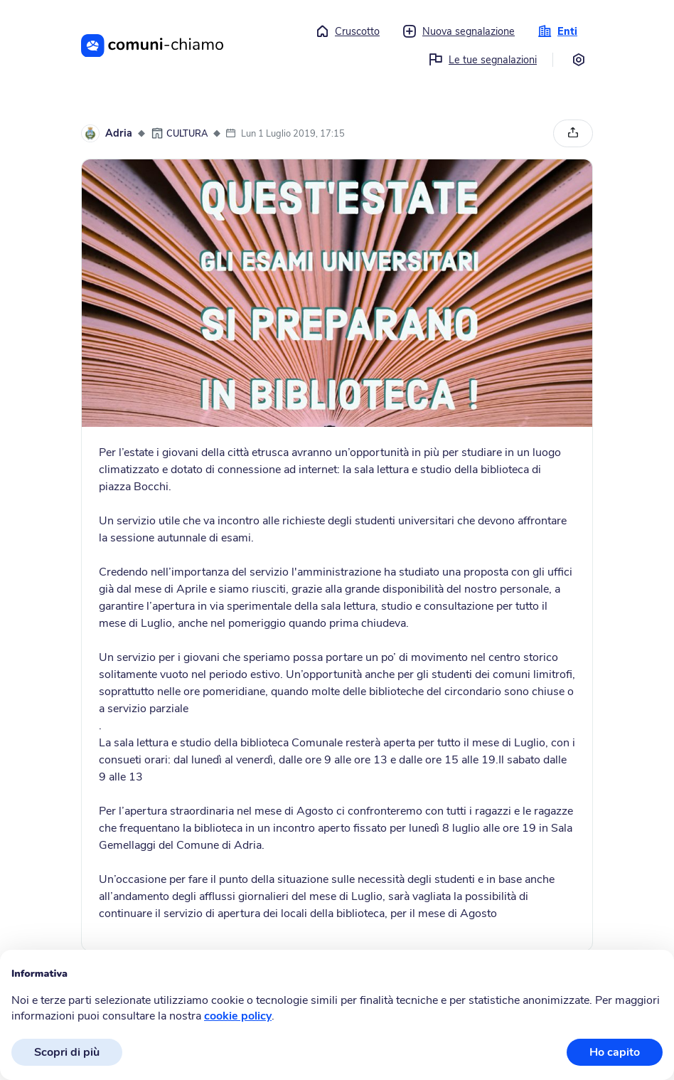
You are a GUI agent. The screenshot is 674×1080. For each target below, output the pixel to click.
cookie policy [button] (238, 1016)
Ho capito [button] (614, 1052)
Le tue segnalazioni (483, 60)
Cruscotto (347, 31)
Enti (557, 31)
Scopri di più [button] (67, 1052)
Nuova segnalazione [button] (458, 31)
